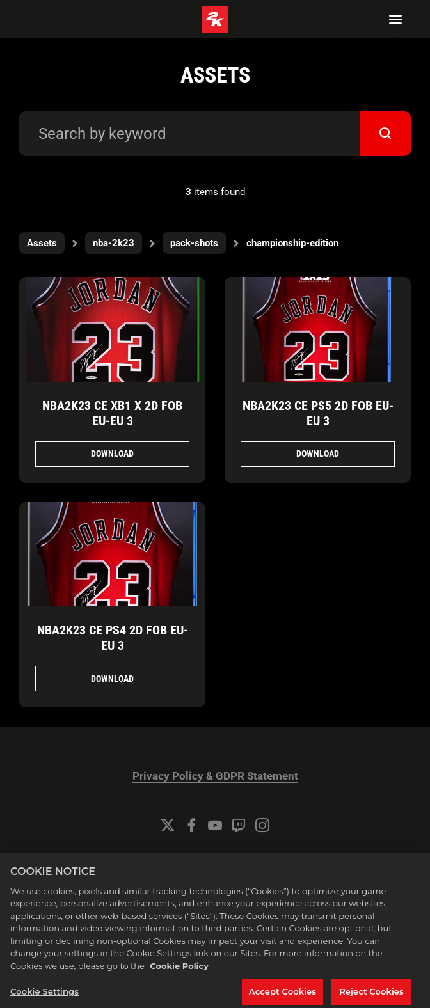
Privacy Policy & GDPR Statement (215, 776)
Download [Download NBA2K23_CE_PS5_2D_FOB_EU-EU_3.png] (317, 453)
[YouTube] (215, 825)
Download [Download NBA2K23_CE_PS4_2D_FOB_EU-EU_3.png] (112, 678)
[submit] (385, 133)
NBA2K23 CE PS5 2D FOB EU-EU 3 (318, 413)
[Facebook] (191, 825)
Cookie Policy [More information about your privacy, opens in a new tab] (179, 971)
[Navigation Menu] (395, 19)
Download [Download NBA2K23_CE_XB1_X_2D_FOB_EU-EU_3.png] (112, 453)
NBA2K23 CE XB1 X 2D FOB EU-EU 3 (112, 413)
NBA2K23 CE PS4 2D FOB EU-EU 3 (112, 637)
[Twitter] (168, 825)
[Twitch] (239, 825)
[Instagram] (262, 825)
